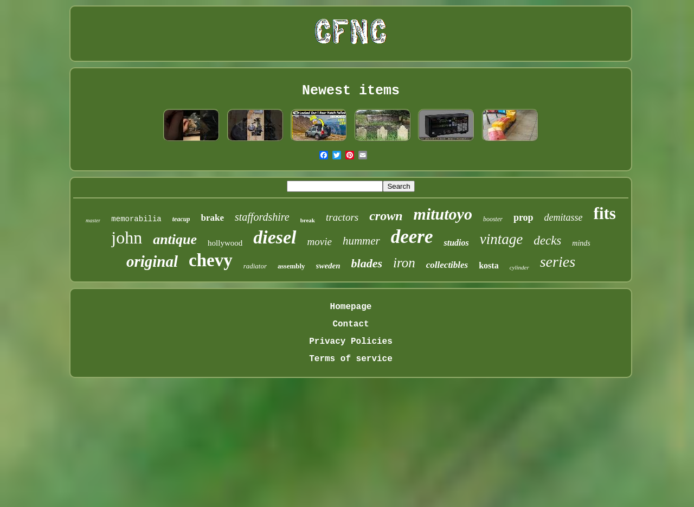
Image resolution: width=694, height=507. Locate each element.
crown (385, 216)
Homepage (351, 307)
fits (605, 213)
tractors (342, 217)
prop (523, 217)
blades (366, 263)
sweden (328, 265)
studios (456, 242)
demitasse (563, 217)
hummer (361, 240)
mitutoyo (443, 214)
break (307, 220)
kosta (488, 265)
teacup (181, 219)
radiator (255, 266)
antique (175, 239)
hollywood (225, 243)
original (152, 261)
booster (493, 219)
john (126, 237)
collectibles (447, 265)
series (557, 261)
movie (319, 241)
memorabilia (136, 219)
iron (404, 262)
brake (212, 218)
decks (547, 240)
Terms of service (351, 359)
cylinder (519, 267)
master (93, 220)
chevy (211, 260)
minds (581, 243)
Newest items (351, 91)
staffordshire (262, 217)
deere (412, 236)
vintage (501, 239)
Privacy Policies (351, 341)
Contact (350, 324)
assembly (291, 266)
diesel (274, 237)
